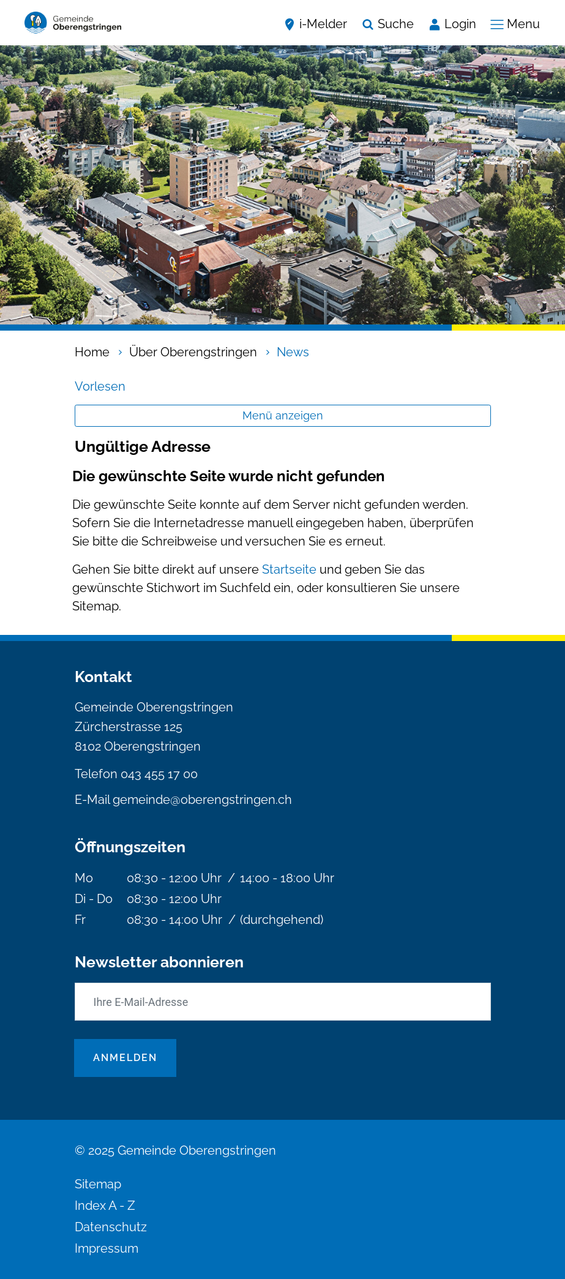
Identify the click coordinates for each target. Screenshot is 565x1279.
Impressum (106, 1248)
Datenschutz (111, 1227)
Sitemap (98, 1184)
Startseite (289, 569)
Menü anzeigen (282, 416)
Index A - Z (105, 1205)
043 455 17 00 (159, 774)
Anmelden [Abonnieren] (125, 1057)
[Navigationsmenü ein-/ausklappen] (512, 22)
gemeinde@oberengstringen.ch (202, 799)
